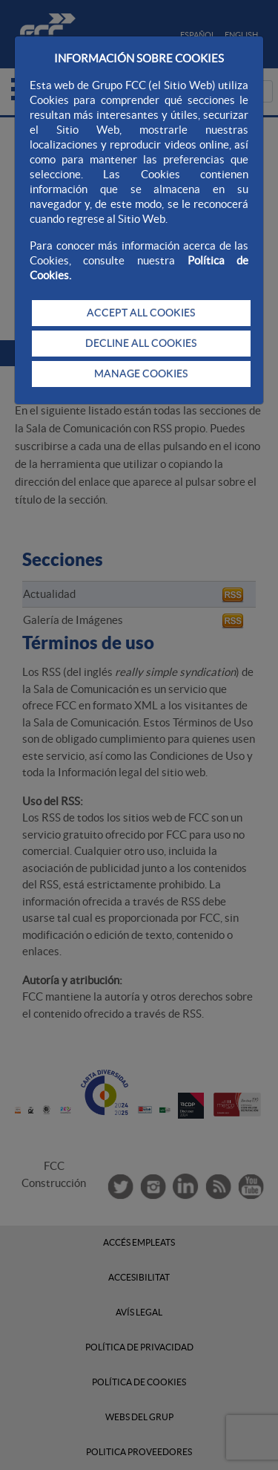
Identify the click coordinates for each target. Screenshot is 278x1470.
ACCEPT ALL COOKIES (141, 313)
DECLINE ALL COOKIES (140, 343)
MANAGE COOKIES (141, 374)
